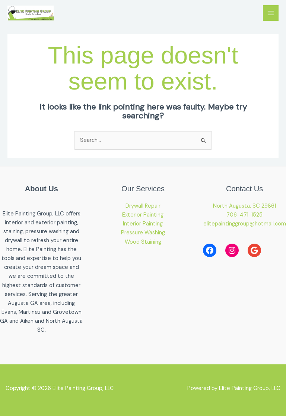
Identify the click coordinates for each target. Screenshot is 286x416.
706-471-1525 (244, 214)
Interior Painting (143, 223)
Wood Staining (143, 242)
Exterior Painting (142, 214)
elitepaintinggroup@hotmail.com (244, 223)
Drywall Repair (143, 205)
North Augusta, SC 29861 (244, 205)
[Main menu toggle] (271, 13)
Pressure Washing (143, 232)
